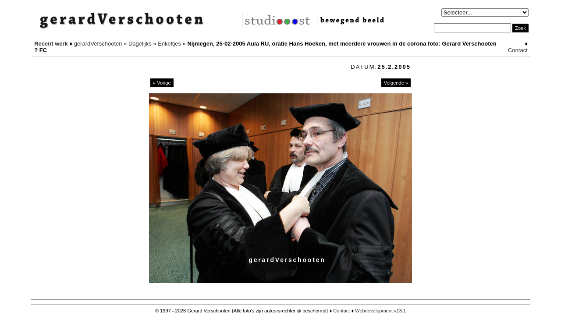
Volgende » (396, 82)
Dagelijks (140, 43)
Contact (518, 50)
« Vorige (162, 82)
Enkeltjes (169, 43)
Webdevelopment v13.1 (380, 310)
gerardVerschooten (98, 43)
